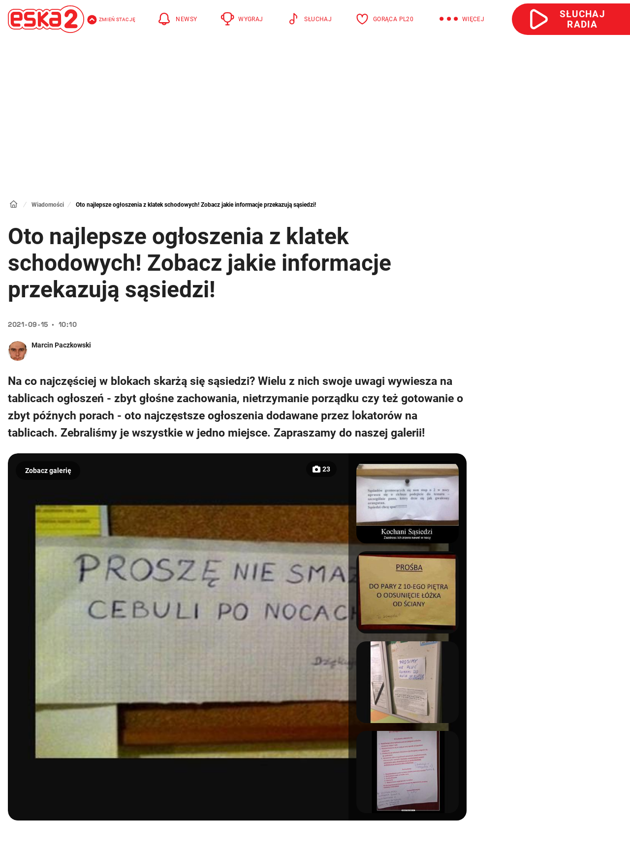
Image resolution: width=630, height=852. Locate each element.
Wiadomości (48, 204)
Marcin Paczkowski (61, 345)
